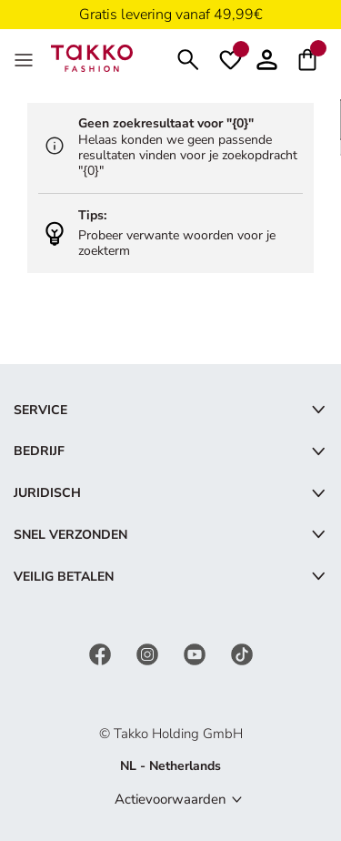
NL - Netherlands (170, 766)
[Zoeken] (188, 58)
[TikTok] (242, 654)
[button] (266, 57)
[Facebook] (102, 654)
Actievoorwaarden (170, 799)
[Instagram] (149, 654)
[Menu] (25, 58)
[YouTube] (196, 654)
